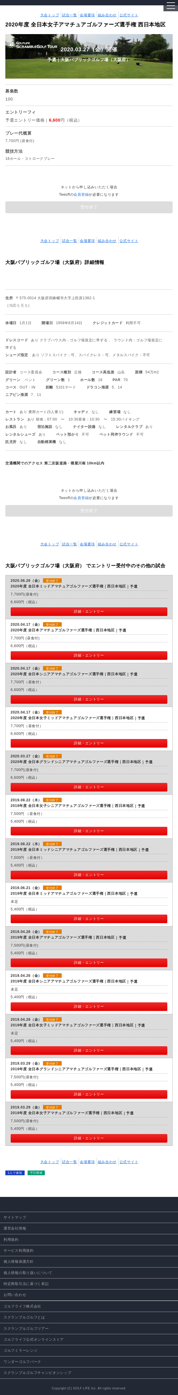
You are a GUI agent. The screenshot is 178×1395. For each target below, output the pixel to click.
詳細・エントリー (89, 611)
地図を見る (18, 305)
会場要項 (87, 15)
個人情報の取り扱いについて (28, 1273)
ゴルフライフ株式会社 (22, 1306)
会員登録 (81, 194)
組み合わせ (107, 15)
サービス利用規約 (19, 1251)
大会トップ (49, 15)
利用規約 (11, 1240)
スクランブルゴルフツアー (26, 1328)
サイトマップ (15, 1217)
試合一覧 (69, 15)
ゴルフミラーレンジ (20, 1350)
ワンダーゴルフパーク (22, 1362)
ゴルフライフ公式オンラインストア (34, 1339)
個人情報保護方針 (19, 1261)
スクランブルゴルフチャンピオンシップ (37, 1373)
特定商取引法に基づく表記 (26, 1284)
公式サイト (129, 15)
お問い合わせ (15, 1295)
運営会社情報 (15, 1228)
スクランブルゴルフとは (24, 1317)
